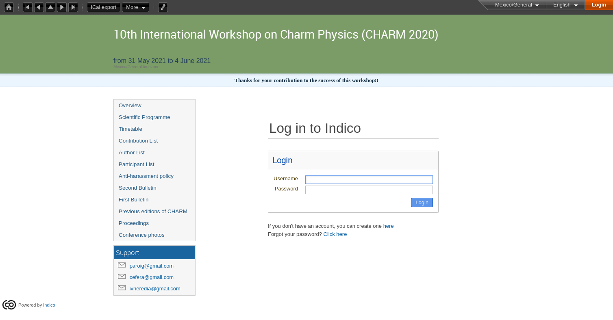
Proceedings (134, 223)
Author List (132, 152)
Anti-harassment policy (146, 176)
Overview (130, 105)
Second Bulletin (138, 188)
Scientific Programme (144, 117)
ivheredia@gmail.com (155, 288)
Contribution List (138, 141)
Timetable (130, 129)
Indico (49, 305)
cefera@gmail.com (152, 277)
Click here (335, 234)
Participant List (136, 164)
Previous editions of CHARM (153, 211)
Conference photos (142, 235)
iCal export (105, 7)
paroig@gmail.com (152, 266)
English (562, 5)
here (388, 226)
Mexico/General (513, 5)
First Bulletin (133, 200)
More (132, 7)
